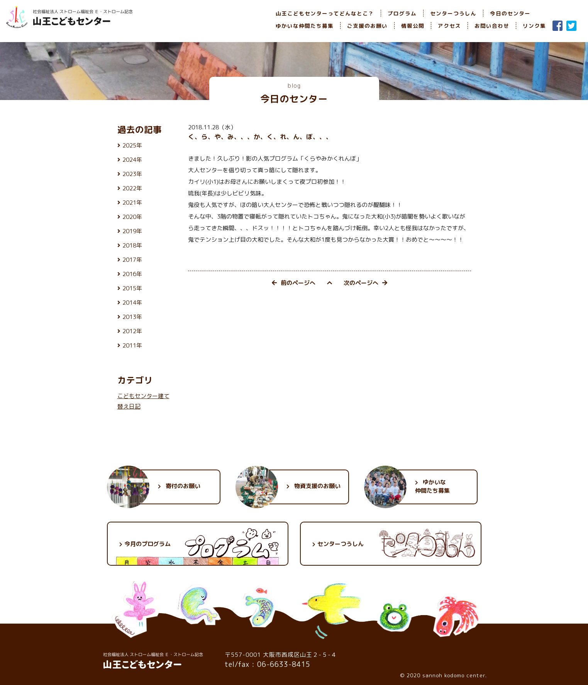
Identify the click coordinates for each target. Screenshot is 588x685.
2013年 (132, 317)
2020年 (132, 217)
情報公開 (412, 25)
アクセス (449, 25)
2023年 (132, 174)
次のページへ (365, 283)
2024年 (132, 160)
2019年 (132, 231)
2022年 (132, 188)
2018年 (132, 245)
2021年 (132, 202)
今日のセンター (510, 13)
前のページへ (293, 283)
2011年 (132, 345)
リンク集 (534, 25)
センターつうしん (453, 13)
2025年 (132, 145)
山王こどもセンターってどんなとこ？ (325, 13)
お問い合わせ (491, 25)
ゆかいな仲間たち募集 (305, 25)
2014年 (132, 302)
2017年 (132, 260)
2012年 (132, 331)
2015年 (132, 288)
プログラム (402, 13)
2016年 (132, 274)
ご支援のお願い (367, 25)
